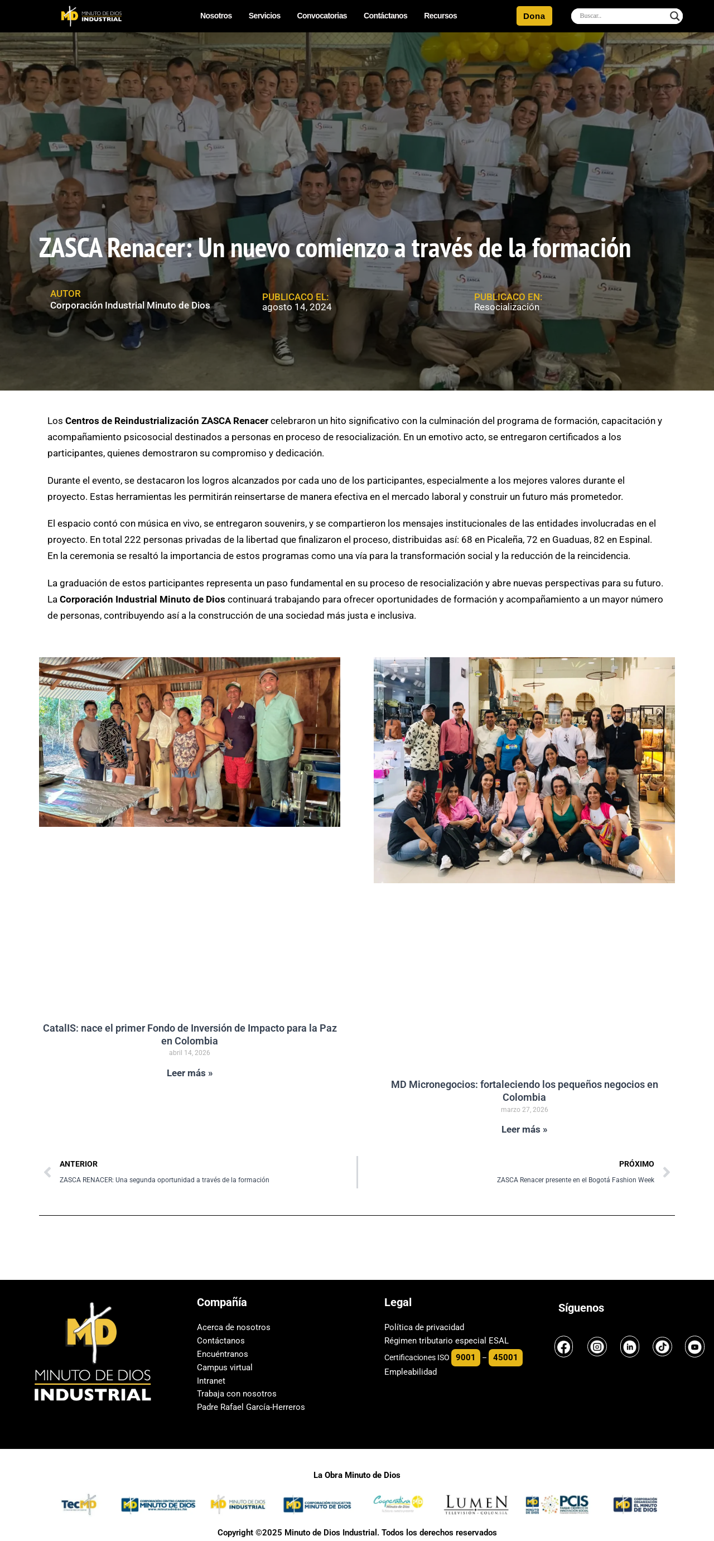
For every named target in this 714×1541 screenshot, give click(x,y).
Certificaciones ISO (417, 1357)
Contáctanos (385, 15)
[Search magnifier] (675, 16)
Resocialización (506, 306)
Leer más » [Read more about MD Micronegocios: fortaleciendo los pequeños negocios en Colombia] (524, 1129)
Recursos (440, 15)
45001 (505, 1357)
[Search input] (622, 16)
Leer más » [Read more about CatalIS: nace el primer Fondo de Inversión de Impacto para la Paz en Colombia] (190, 1072)
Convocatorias (322, 15)
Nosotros (216, 15)
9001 (466, 1357)
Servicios (265, 15)
